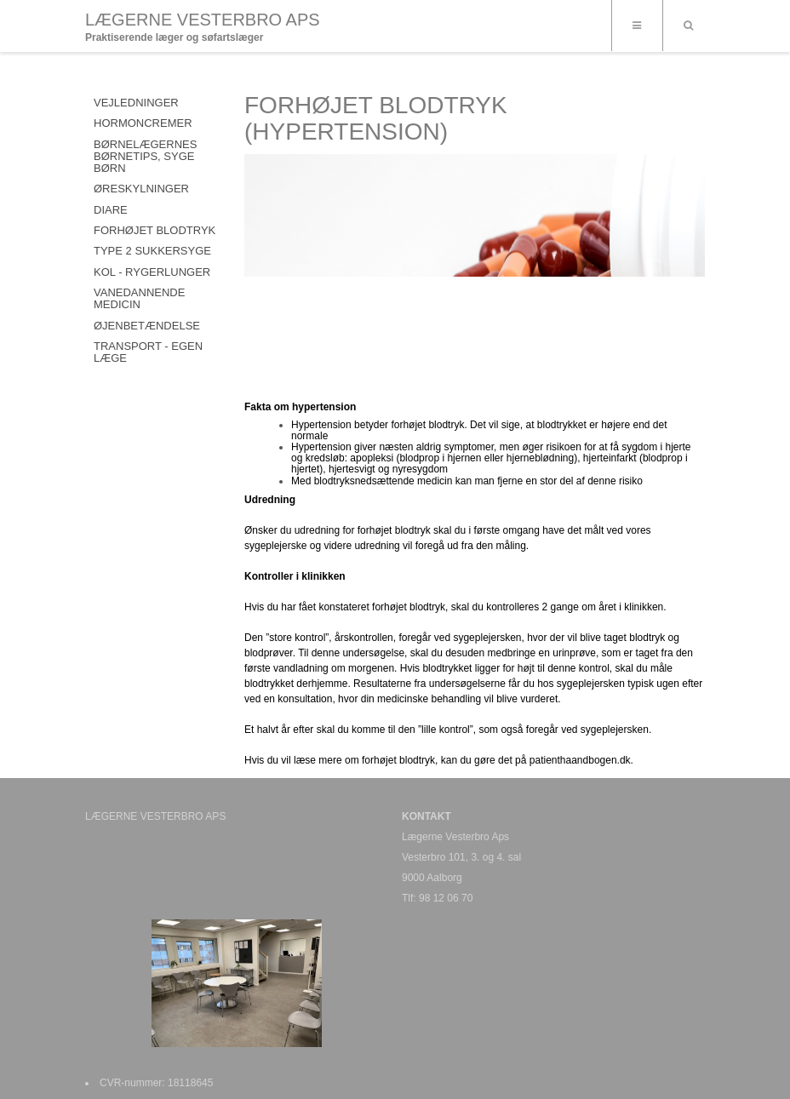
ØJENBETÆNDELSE (147, 325)
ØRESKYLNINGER (141, 188)
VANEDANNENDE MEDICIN (139, 298)
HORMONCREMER (143, 123)
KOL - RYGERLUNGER (152, 272)
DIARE (111, 209)
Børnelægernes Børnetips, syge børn (145, 156)
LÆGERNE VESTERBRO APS (202, 19)
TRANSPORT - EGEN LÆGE (148, 352)
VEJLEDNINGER (136, 102)
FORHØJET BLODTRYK (154, 230)
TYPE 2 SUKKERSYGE (152, 250)
